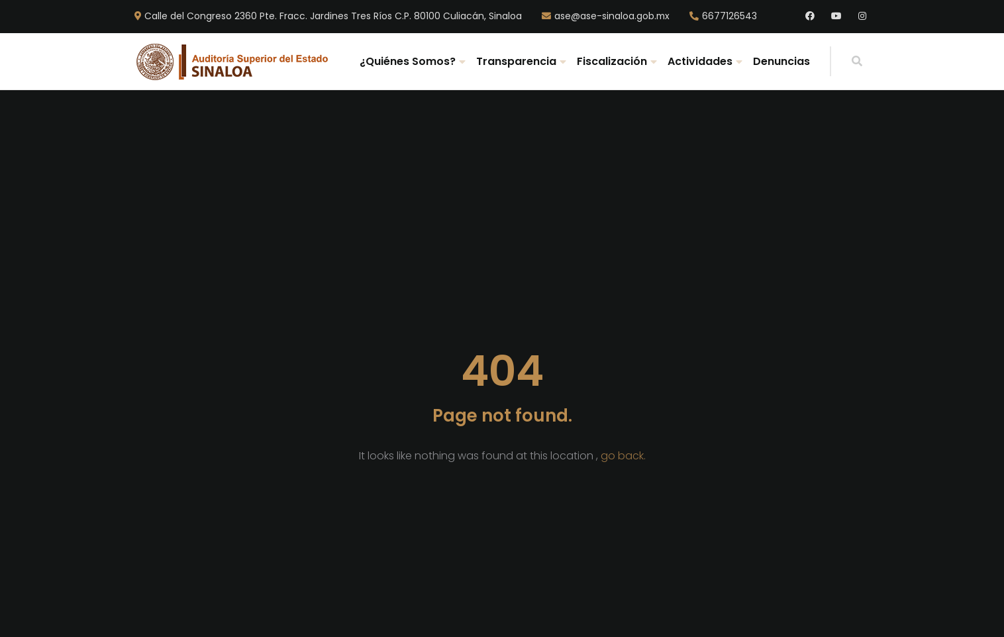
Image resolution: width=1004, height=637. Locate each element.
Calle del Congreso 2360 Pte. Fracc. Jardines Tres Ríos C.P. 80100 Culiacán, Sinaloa (333, 16)
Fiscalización (612, 61)
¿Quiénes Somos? (408, 61)
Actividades (700, 61)
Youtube (836, 16)
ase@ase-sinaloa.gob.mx (612, 16)
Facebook (810, 16)
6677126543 (729, 16)
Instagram (863, 16)
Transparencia (516, 61)
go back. (623, 455)
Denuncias (781, 61)
